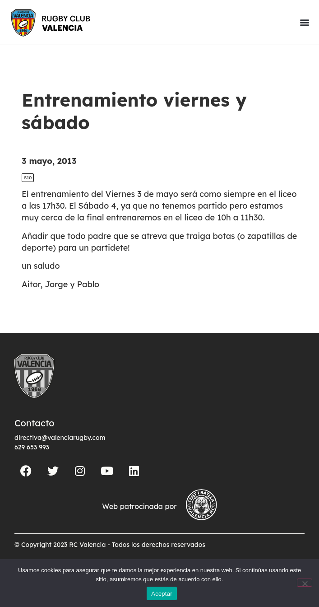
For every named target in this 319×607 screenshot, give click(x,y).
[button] (304, 22)
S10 (28, 178)
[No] (304, 583)
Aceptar (161, 593)
